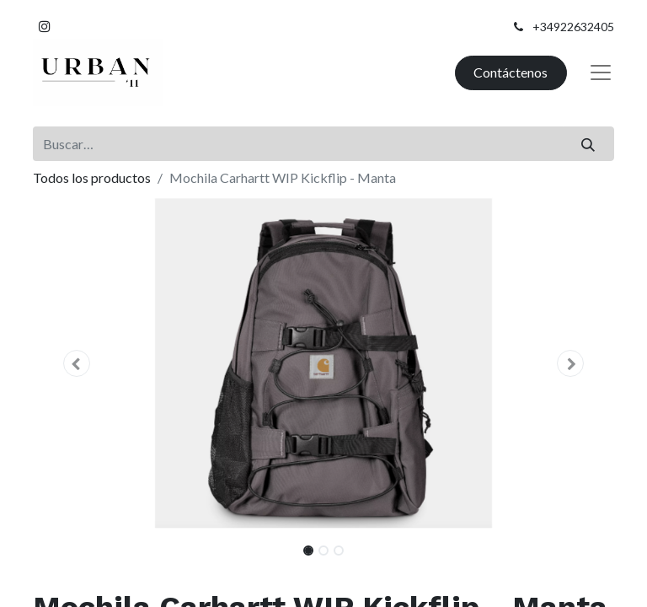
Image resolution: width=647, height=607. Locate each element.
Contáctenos (510, 72)
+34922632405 (573, 26)
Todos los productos (92, 177)
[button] (76, 363)
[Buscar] (588, 143)
